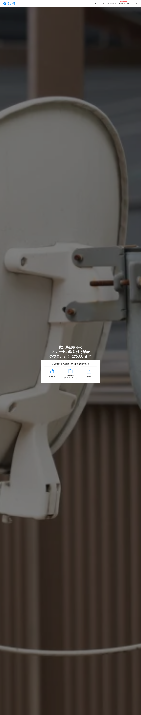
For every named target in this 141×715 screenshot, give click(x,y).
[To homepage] (9, 3)
